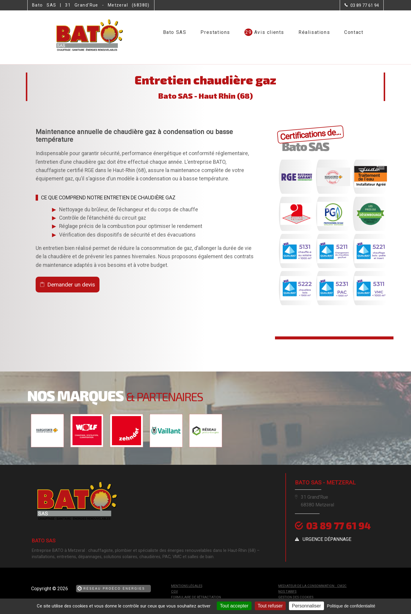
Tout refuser (270, 605)
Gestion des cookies (295, 597)
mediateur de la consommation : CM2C (312, 586)
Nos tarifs (287, 591)
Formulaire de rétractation (196, 597)
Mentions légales (186, 586)
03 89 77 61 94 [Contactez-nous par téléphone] (338, 525)
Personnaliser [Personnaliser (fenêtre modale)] (306, 605)
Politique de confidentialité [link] (351, 606)
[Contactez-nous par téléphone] (361, 5)
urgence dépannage (327, 539)
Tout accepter (234, 605)
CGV (174, 591)
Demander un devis (71, 284)
